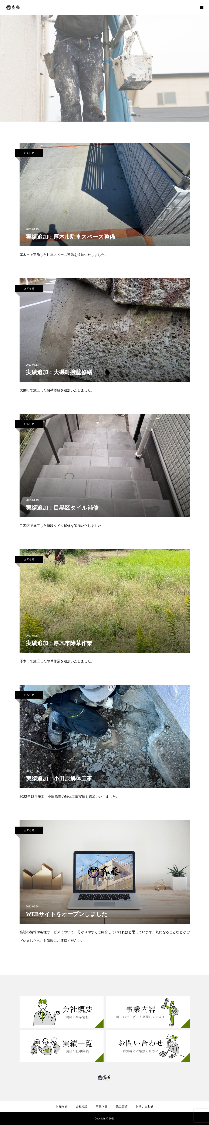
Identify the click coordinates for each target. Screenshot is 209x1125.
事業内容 (102, 1106)
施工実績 (122, 1106)
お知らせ (29, 152)
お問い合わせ (145, 1106)
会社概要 (82, 1106)
